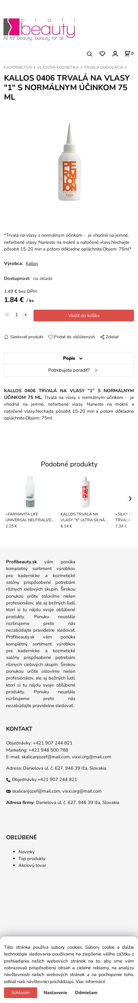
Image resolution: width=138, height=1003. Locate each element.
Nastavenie (55, 993)
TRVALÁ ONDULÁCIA (103, 67)
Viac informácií (90, 981)
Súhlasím (20, 993)
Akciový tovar (32, 865)
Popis (69, 358)
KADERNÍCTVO (18, 67)
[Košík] (129, 53)
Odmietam (86, 993)
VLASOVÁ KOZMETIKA (58, 67)
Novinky (26, 852)
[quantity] (16, 314)
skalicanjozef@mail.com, (46, 757)
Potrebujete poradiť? (69, 370)
